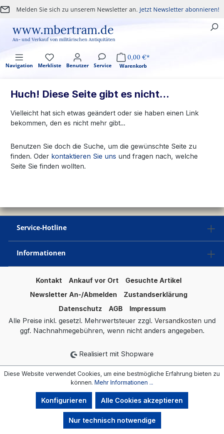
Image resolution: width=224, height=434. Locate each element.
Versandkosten (178, 320)
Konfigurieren (64, 400)
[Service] (102, 67)
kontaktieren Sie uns (83, 156)
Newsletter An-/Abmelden (73, 294)
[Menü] (19, 67)
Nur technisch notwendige (112, 420)
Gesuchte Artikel (153, 280)
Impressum (147, 308)
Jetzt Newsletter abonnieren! (179, 9)
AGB (116, 308)
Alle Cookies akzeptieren (142, 400)
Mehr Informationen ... (124, 382)
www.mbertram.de (63, 29)
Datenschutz (80, 308)
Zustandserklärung (155, 294)
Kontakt (49, 280)
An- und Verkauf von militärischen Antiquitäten (63, 39)
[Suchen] (214, 26)
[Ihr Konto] (77, 67)
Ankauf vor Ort (94, 280)
